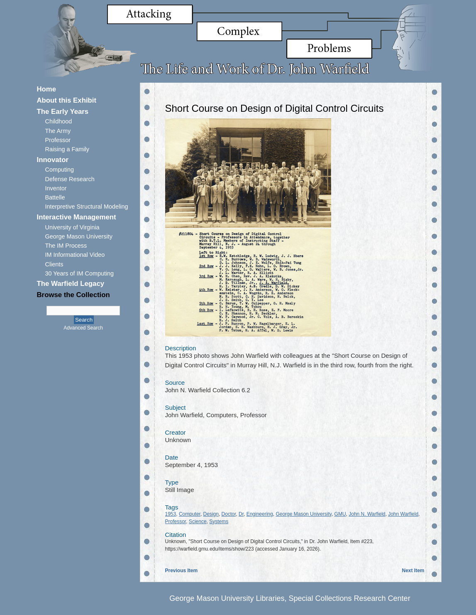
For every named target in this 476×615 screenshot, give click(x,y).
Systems (218, 521)
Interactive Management (76, 217)
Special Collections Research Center (349, 598)
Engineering (260, 514)
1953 (170, 514)
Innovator (52, 160)
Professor (58, 140)
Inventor (56, 188)
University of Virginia (72, 227)
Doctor (229, 514)
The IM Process (66, 245)
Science (198, 521)
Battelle (55, 197)
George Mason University (78, 236)
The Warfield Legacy (71, 284)
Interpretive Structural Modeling (86, 206)
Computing (59, 169)
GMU (340, 514)
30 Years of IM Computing (79, 273)
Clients (54, 264)
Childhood (58, 121)
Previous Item (181, 570)
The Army (58, 131)
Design (211, 514)
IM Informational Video (75, 254)
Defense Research (70, 179)
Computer (189, 514)
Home (46, 89)
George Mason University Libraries (226, 598)
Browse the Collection (73, 295)
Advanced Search (83, 328)
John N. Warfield (367, 514)
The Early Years (63, 112)
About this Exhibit (67, 100)
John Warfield (403, 514)
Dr (241, 514)
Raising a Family (67, 149)
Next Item (413, 570)
